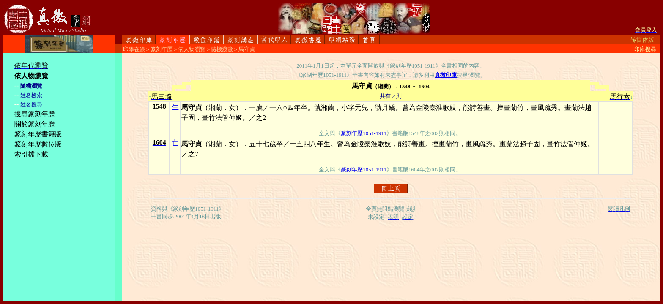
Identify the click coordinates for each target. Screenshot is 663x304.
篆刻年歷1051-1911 (363, 133)
